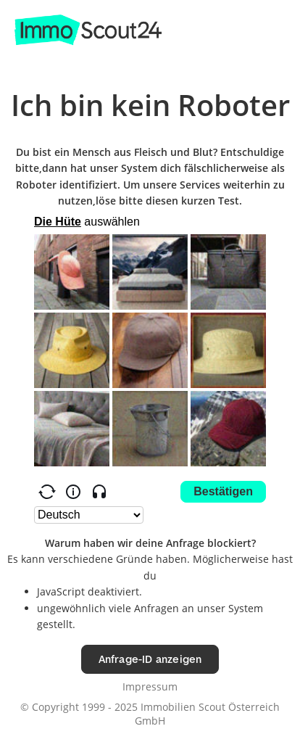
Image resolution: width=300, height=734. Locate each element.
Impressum (150, 686)
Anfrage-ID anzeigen (150, 659)
